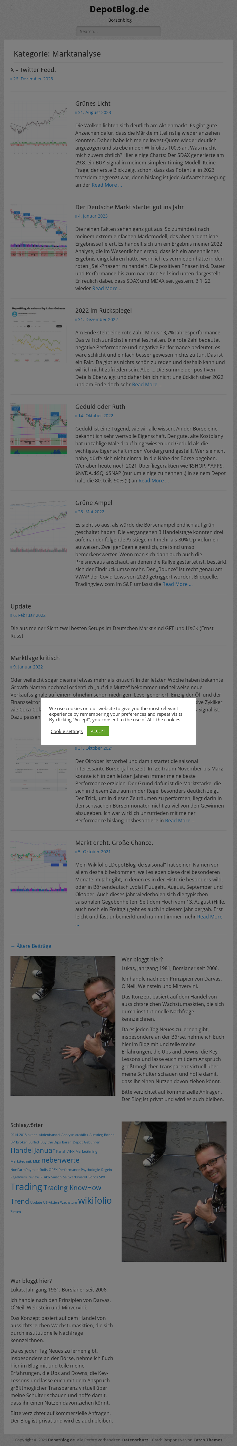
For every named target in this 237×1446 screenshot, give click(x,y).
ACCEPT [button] (98, 731)
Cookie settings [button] (67, 731)
